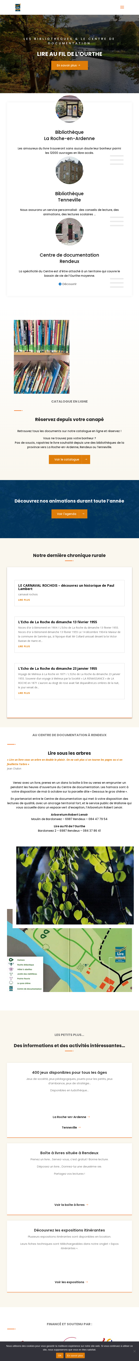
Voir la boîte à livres (69, 1205)
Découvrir (69, 284)
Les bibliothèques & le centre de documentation (69, 42)
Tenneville (69, 1127)
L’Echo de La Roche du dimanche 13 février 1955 (57, 622)
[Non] (134, 1351)
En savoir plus (67, 67)
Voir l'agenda (66, 514)
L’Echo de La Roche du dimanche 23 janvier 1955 (57, 668)
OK (59, 1355)
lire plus (24, 599)
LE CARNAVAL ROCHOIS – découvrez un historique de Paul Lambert (66, 587)
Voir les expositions (69, 1282)
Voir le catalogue (66, 459)
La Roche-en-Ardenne (69, 1117)
